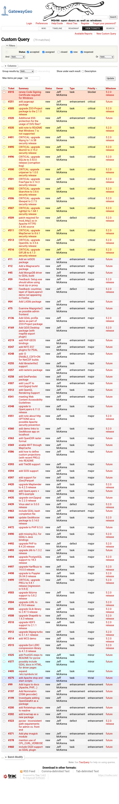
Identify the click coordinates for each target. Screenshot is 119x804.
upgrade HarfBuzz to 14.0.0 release (30, 568)
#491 (11, 137)
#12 (10, 266)
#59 (10, 279)
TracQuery (84, 762)
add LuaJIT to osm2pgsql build (28, 385)
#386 (11, 451)
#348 (11, 406)
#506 (11, 198)
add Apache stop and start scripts (31, 679)
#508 (11, 615)
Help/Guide (57, 23)
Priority (91, 88)
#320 (11, 118)
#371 (11, 733)
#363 (11, 438)
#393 (11, 464)
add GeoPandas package (28, 378)
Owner (59, 88)
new (75, 52)
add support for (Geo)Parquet (27, 479)
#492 (11, 543)
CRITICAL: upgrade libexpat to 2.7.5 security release (29, 201)
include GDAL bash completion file (29, 512)
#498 (11, 573)
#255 (11, 363)
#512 (11, 631)
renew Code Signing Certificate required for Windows (30, 95)
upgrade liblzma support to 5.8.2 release (28, 595)
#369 (11, 445)
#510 (11, 622)
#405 (11, 671)
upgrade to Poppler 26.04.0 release (29, 575)
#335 (11, 127)
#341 (11, 396)
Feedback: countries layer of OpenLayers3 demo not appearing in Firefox (31, 293)
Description (89, 71)
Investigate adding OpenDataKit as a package (29, 700)
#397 (11, 477)
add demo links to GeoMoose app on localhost (29, 431)
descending (44, 71)
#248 (11, 353)
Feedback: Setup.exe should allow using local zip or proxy (30, 282)
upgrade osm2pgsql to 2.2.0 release (30, 499)
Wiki (43, 28)
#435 (11, 497)
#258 (11, 376)
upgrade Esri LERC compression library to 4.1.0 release (30, 648)
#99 (10, 684)
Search (110, 28)
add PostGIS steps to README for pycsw (30, 656)
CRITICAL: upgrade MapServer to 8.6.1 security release (29, 233)
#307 (11, 383)
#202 (11, 714)
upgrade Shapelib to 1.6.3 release (30, 617)
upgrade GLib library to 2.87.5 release (30, 611)
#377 (11, 661)
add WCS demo (27, 638)
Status (22, 52)
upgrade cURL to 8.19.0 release (28, 604)
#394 (11, 470)
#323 (11, 720)
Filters (12, 45)
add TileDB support (29, 464)
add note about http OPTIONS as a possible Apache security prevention (30, 420)
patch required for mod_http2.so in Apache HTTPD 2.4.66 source (29, 222)
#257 (11, 370)
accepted (34, 52)
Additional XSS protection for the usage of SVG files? (30, 121)
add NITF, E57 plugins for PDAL (28, 348)
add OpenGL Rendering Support (29, 391)
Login (29, 23)
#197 (11, 691)
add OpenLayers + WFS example (29, 493)
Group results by (10, 71)
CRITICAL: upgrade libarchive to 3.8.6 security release (29, 191)
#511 (11, 230)
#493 (11, 550)
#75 (10, 308)
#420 (11, 484)
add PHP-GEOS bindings (27, 342)
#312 (11, 389)
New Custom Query (106, 33)
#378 (11, 740)
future (109, 101)
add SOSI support (28, 470)
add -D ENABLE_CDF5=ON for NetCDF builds (29, 356)
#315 (11, 92)
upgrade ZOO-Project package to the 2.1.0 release (30, 111)
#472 (11, 527)
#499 (11, 579)
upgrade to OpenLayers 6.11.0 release (29, 409)
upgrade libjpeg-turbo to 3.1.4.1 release (31, 633)
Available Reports (83, 33)
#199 (11, 697)
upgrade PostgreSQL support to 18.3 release (30, 559)
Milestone (111, 88)
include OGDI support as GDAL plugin (31, 748)
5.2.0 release (110, 94)
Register (85, 23)
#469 (11, 517)
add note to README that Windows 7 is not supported (30, 130)
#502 (11, 188)
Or (97, 56)
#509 (11, 217)
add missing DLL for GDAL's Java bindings (30, 536)
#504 (11, 602)
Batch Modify (15, 757)
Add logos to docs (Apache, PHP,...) (29, 686)
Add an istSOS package (27, 261)
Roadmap (74, 28)
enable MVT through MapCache (30, 447)
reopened (88, 52)
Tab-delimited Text (87, 771)
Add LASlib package (30, 301)
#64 (10, 301)
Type (72, 88)
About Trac (72, 23)
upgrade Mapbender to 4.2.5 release (30, 486)
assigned (49, 52)
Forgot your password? (104, 23)
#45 (10, 272)
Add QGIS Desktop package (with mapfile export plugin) (29, 332)
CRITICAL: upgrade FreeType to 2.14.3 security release (29, 182)
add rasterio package (30, 370)
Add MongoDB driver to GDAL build (30, 274)
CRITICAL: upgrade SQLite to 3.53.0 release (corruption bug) (29, 161)
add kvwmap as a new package (28, 716)
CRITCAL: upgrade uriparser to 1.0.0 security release (29, 172)
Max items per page (12, 78)
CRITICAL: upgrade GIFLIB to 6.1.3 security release (29, 252)
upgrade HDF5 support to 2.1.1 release (28, 625)
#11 (10, 259)
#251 (11, 101)
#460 (11, 746)
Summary (23, 88)
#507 (11, 208)
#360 (11, 428)
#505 (11, 609)
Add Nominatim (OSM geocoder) (28, 693)
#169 (11, 327)
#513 (11, 240)
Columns (11, 66)
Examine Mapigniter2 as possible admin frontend (31, 311)
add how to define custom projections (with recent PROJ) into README (30, 456)
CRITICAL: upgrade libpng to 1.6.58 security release (29, 140)
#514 (11, 638)
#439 (11, 504)
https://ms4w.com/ (108, 775)
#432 (11, 491)
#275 (11, 677)
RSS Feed (29, 771)
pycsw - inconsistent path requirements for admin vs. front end (30, 725)
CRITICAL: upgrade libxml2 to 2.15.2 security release (29, 149)
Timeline (57, 28)
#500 (11, 169)
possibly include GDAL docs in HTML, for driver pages (30, 664)
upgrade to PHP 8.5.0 (31, 527)
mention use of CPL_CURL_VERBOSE (31, 742)
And (7, 56)
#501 (11, 179)
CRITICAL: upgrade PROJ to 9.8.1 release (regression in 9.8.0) (29, 584)
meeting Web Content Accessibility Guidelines (31, 399)
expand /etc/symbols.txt (28, 673)
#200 (11, 707)
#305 (11, 108)
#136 (11, 318)
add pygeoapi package (26, 103)
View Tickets (92, 28)
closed (64, 52)
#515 (11, 645)
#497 (11, 566)
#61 (10, 288)
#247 (11, 346)
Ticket (11, 88)
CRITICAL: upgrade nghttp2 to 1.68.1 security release (29, 211)
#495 (11, 146)
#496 (11, 156)
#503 (11, 592)
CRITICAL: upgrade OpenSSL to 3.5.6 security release (29, 243)
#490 (11, 533)
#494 (11, 556)
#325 (11, 654)
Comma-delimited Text (56, 771)
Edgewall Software (35, 778)
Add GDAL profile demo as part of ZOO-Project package (31, 321)
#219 (11, 340)
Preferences (42, 23)
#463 (11, 510)
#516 (11, 249)
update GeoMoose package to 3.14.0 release (29, 520)
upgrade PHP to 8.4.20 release (28, 545)
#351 (11, 415)
